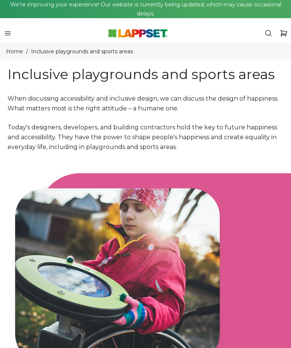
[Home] (137, 33)
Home (14, 51)
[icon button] (7, 33)
